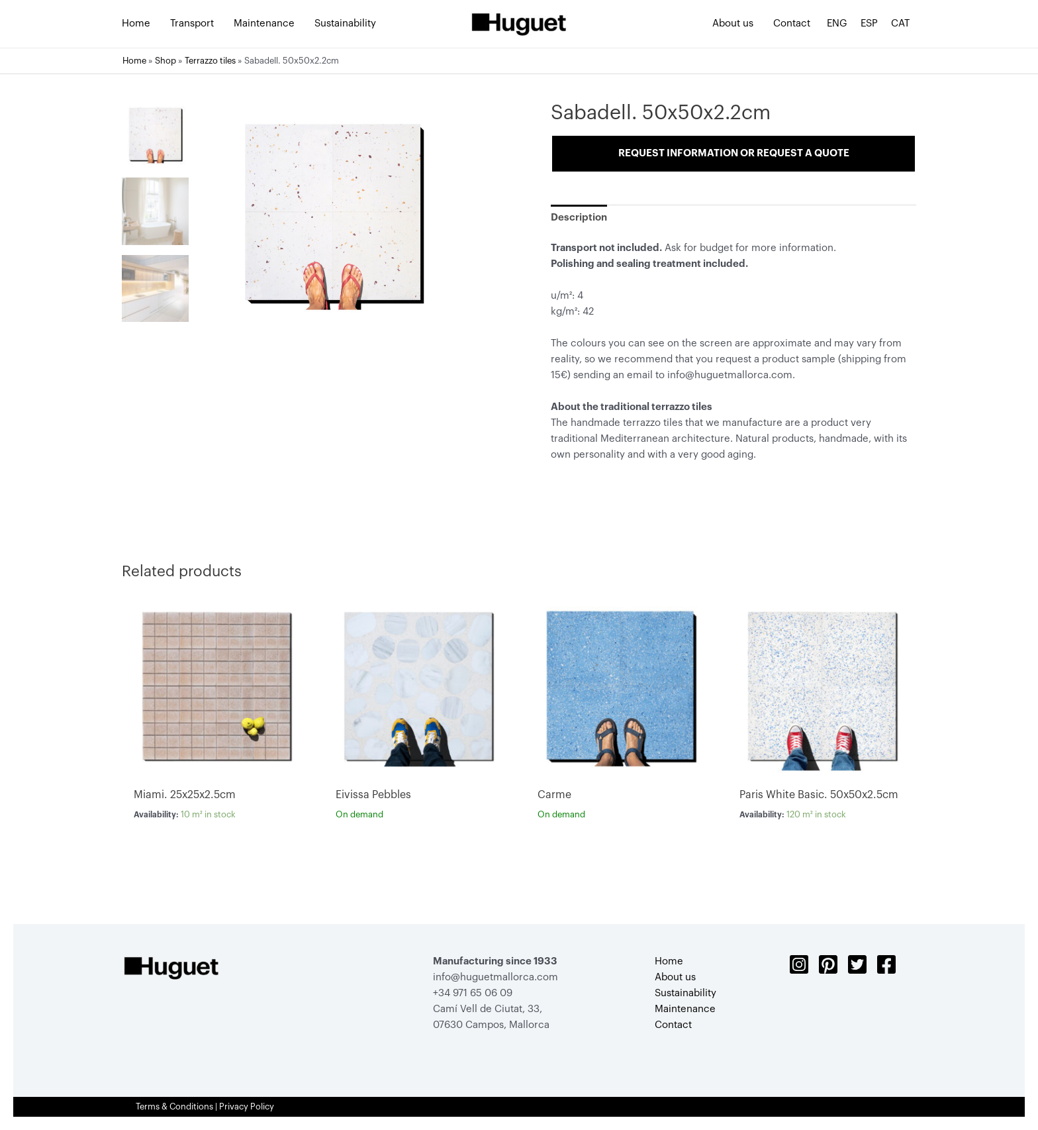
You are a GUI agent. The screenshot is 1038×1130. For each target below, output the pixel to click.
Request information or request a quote (733, 153)
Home (134, 60)
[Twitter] (857, 964)
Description (579, 218)
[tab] (579, 218)
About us (675, 977)
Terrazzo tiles (210, 60)
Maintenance (685, 1009)
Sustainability (685, 993)
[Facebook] (886, 964)
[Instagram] (799, 964)
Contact (673, 1025)
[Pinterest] (828, 964)
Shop (165, 60)
